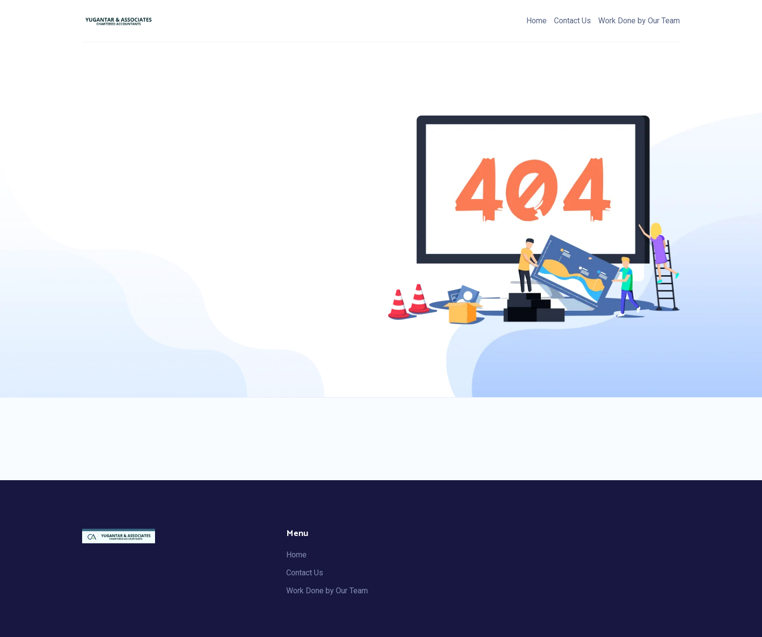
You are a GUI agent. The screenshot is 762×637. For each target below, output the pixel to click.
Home (536, 20)
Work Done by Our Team (639, 20)
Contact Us (572, 20)
